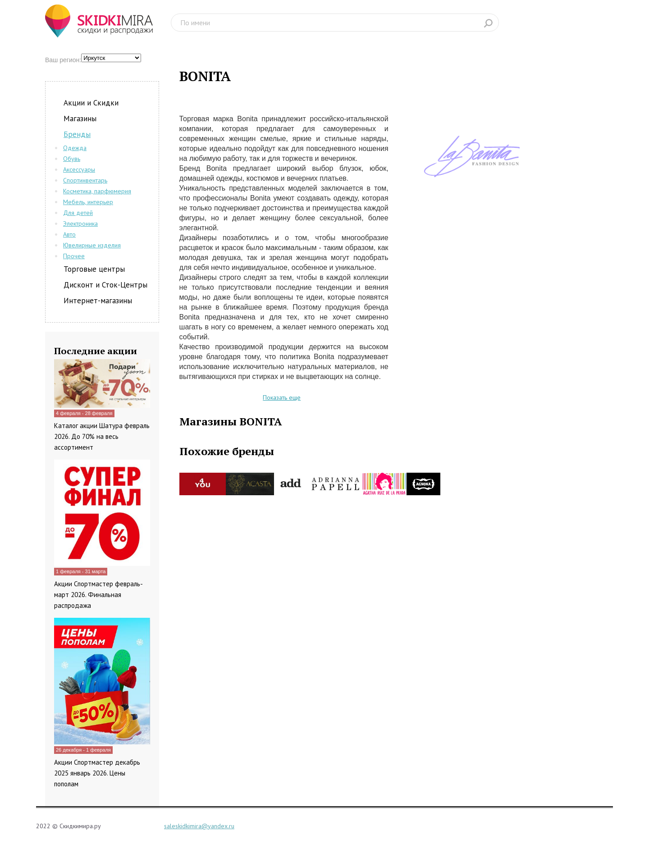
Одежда (75, 148)
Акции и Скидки (91, 103)
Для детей (78, 213)
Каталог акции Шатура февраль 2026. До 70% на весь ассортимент (102, 436)
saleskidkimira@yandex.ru (199, 826)
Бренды (77, 134)
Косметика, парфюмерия (97, 191)
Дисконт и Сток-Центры (105, 285)
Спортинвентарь (85, 180)
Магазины (80, 118)
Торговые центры (94, 269)
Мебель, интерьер (88, 202)
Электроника (80, 223)
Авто (69, 234)
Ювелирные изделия (92, 245)
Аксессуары (79, 169)
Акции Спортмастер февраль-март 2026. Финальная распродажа (98, 594)
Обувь (71, 159)
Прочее (74, 256)
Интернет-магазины (98, 301)
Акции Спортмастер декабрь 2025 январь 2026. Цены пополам (97, 773)
